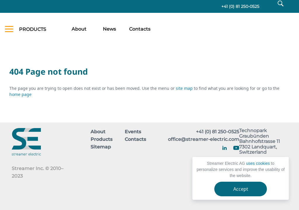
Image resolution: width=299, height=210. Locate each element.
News (109, 29)
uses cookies (258, 163)
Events (133, 131)
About (79, 29)
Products (101, 139)
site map (185, 88)
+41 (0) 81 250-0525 (240, 6)
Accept (240, 189)
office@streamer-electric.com (203, 139)
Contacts (139, 29)
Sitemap (101, 147)
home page (20, 94)
